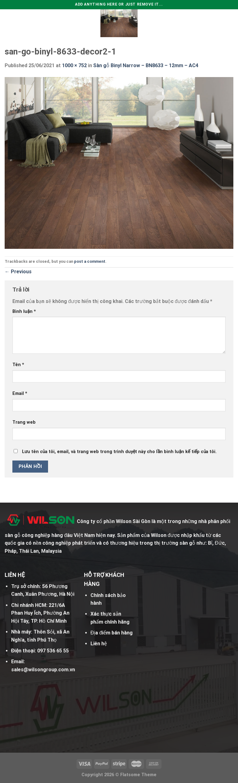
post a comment (89, 261)
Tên (18, 364)
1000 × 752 (74, 65)
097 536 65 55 (53, 651)
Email (19, 393)
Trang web (24, 422)
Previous (18, 272)
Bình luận (24, 311)
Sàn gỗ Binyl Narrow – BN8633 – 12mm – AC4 (145, 65)
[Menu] (8, 23)
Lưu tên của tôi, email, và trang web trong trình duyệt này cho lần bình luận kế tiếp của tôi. (119, 451)
